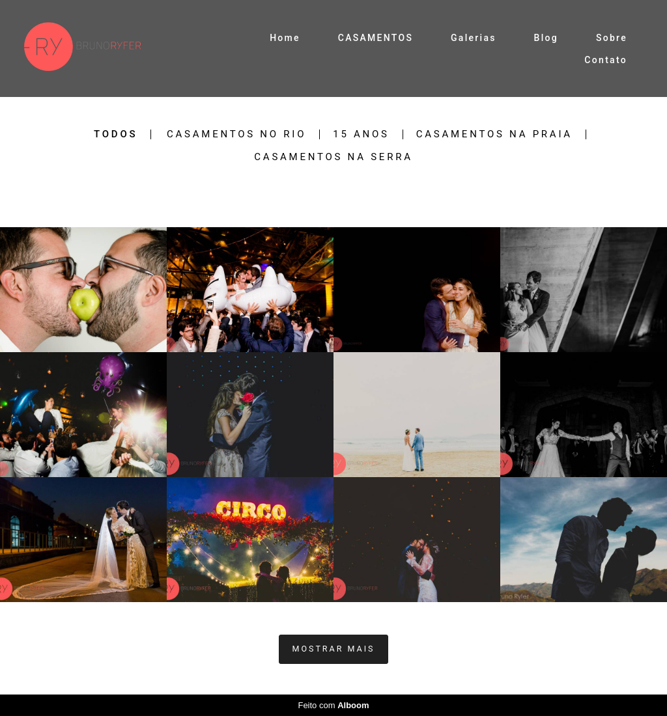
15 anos (361, 134)
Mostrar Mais (333, 649)
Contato (605, 60)
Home (285, 38)
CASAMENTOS (376, 38)
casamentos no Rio (236, 134)
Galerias (473, 38)
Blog (546, 38)
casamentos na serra (333, 157)
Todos (115, 134)
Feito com (333, 705)
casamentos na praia (494, 134)
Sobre (611, 38)
